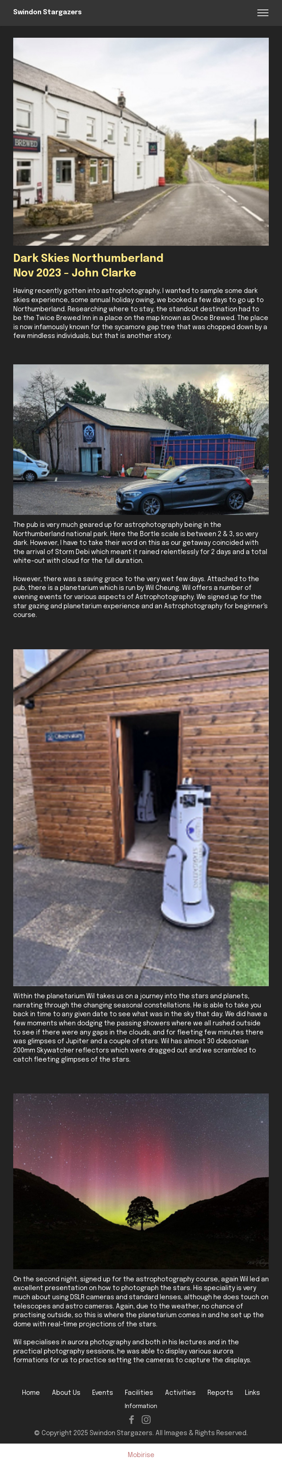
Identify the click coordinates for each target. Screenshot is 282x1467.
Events (102, 1393)
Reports (220, 1393)
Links (252, 1393)
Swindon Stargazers (47, 13)
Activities (180, 1393)
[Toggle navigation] (263, 12)
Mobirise (141, 1455)
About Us (66, 1393)
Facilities (139, 1393)
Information (141, 1406)
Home (31, 1393)
